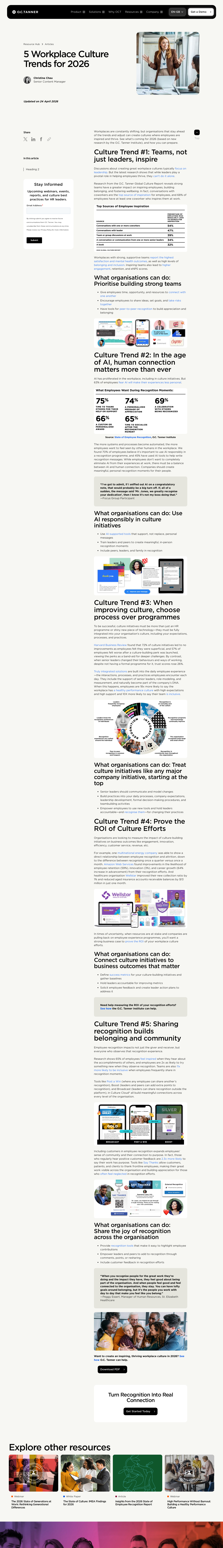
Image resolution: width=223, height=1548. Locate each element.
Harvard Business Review (110, 645)
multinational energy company (137, 852)
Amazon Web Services (118, 864)
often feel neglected (113, 1173)
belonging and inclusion (109, 265)
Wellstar (131, 875)
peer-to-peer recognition (136, 308)
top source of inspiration (135, 194)
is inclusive (173, 694)
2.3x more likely (171, 1158)
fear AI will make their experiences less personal (150, 382)
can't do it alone (163, 176)
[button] (78, 12)
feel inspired (148, 1058)
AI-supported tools (118, 533)
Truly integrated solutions (110, 671)
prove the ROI (134, 941)
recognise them (134, 812)
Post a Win (114, 1081)
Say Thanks (150, 1162)
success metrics (120, 974)
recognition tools (122, 1245)
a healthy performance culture (133, 690)
